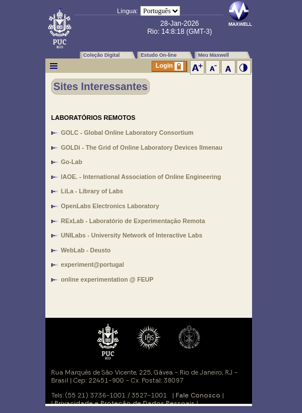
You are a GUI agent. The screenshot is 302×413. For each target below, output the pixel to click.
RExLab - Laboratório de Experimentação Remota (133, 220)
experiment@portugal (92, 264)
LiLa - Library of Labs (92, 191)
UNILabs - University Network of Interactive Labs (131, 235)
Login (169, 66)
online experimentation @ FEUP (107, 279)
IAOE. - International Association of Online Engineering (141, 176)
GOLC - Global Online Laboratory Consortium (127, 132)
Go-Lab (71, 161)
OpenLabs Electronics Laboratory (110, 205)
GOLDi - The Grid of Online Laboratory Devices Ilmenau (141, 147)
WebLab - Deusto (86, 250)
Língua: (127, 10)
